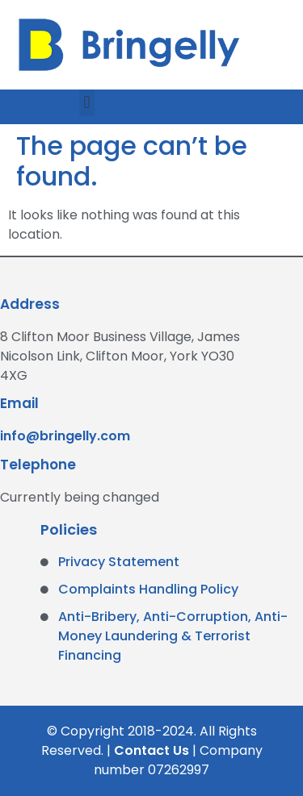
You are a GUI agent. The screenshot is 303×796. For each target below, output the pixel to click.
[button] (87, 103)
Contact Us (151, 750)
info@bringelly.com (65, 436)
